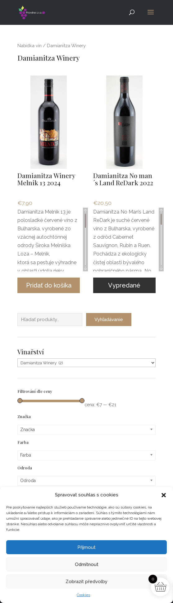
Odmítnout (86, 564)
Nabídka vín (29, 45)
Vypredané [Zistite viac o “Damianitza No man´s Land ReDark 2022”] (124, 285)
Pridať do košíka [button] (48, 285)
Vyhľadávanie (108, 317)
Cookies (83, 595)
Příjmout (86, 547)
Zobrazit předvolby (86, 581)
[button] (164, 495)
